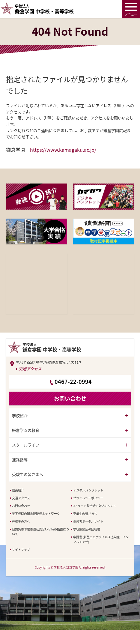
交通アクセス (30, 369)
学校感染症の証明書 (86, 529)
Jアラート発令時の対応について (95, 505)
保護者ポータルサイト (88, 521)
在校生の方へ (21, 521)
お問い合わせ (21, 505)
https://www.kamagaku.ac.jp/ (63, 149)
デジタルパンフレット (88, 490)
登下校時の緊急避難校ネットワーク (36, 513)
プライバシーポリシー (88, 498)
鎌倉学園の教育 (25, 430)
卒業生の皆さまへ (85, 513)
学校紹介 (20, 415)
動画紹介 (18, 490)
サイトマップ (21, 549)
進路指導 (20, 459)
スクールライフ (25, 445)
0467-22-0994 (73, 382)
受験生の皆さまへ (27, 474)
